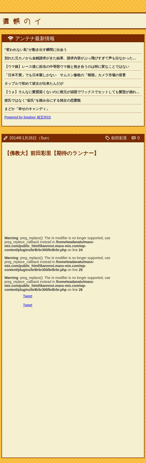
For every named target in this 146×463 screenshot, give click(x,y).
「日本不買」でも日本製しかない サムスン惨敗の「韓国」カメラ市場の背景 (65, 75)
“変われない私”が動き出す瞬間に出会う (35, 50)
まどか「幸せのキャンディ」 (26, 109)
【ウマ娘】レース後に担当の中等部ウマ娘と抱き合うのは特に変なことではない (66, 67)
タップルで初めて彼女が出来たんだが (33, 83)
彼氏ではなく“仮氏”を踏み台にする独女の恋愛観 (42, 100)
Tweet (27, 296)
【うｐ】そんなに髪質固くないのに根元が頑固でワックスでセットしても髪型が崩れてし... (73, 92)
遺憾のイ (23, 21)
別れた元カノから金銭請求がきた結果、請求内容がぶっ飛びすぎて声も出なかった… (70, 58)
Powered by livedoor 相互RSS (27, 117)
